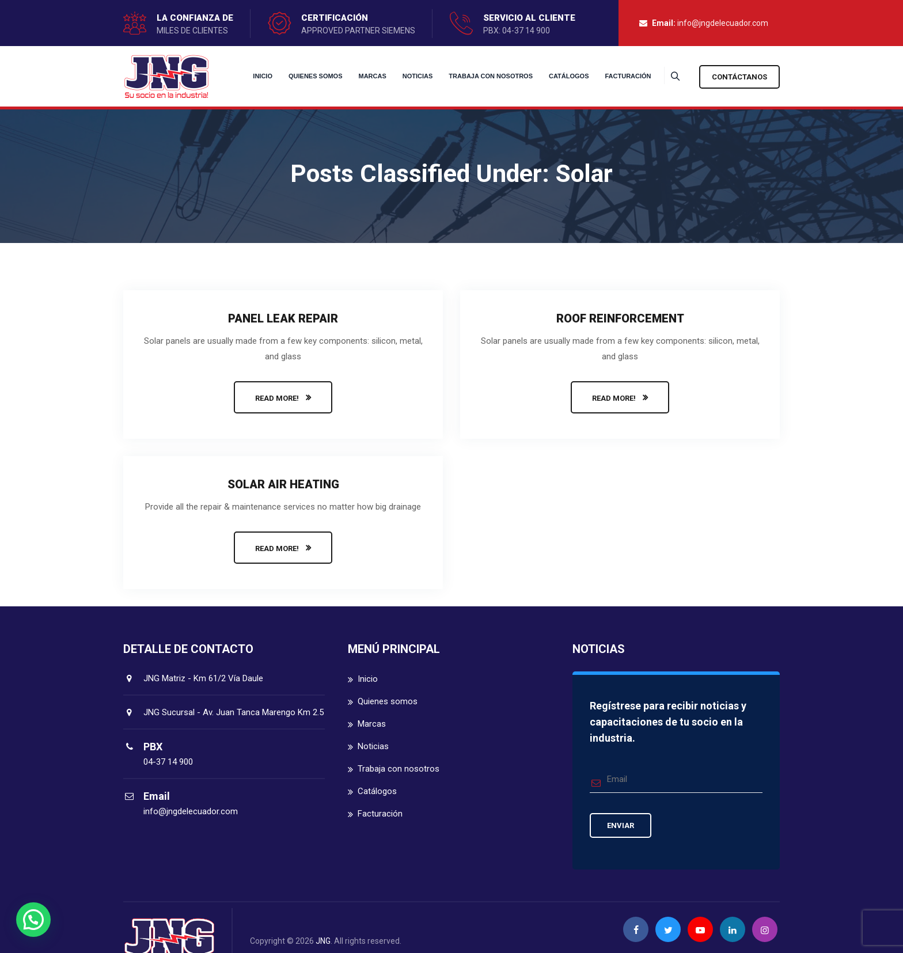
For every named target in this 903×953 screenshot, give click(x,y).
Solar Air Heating (283, 484)
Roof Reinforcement (620, 318)
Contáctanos (739, 77)
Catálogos (554, 76)
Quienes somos (301, 76)
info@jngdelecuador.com (722, 23)
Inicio (249, 76)
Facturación (614, 76)
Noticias (403, 76)
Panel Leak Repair (283, 318)
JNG (323, 941)
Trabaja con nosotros (477, 76)
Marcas (358, 76)
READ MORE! (277, 398)
